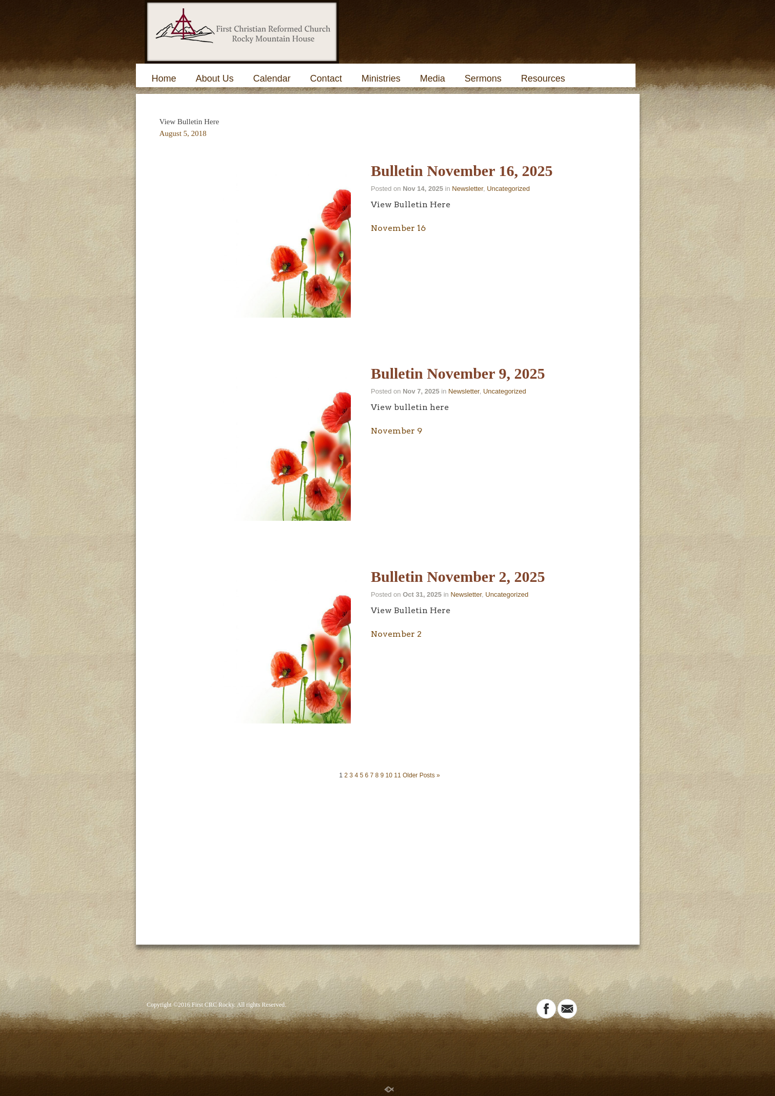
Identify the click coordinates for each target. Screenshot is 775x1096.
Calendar (272, 78)
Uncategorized (508, 188)
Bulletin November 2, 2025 (458, 576)
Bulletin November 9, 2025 (458, 373)
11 (397, 775)
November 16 (398, 228)
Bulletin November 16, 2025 (461, 170)
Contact (326, 78)
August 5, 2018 (183, 133)
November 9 (396, 431)
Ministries (381, 78)
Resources (543, 78)
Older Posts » (421, 775)
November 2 (396, 634)
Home (164, 78)
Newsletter (467, 188)
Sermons (483, 78)
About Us (215, 78)
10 (389, 775)
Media (432, 78)
